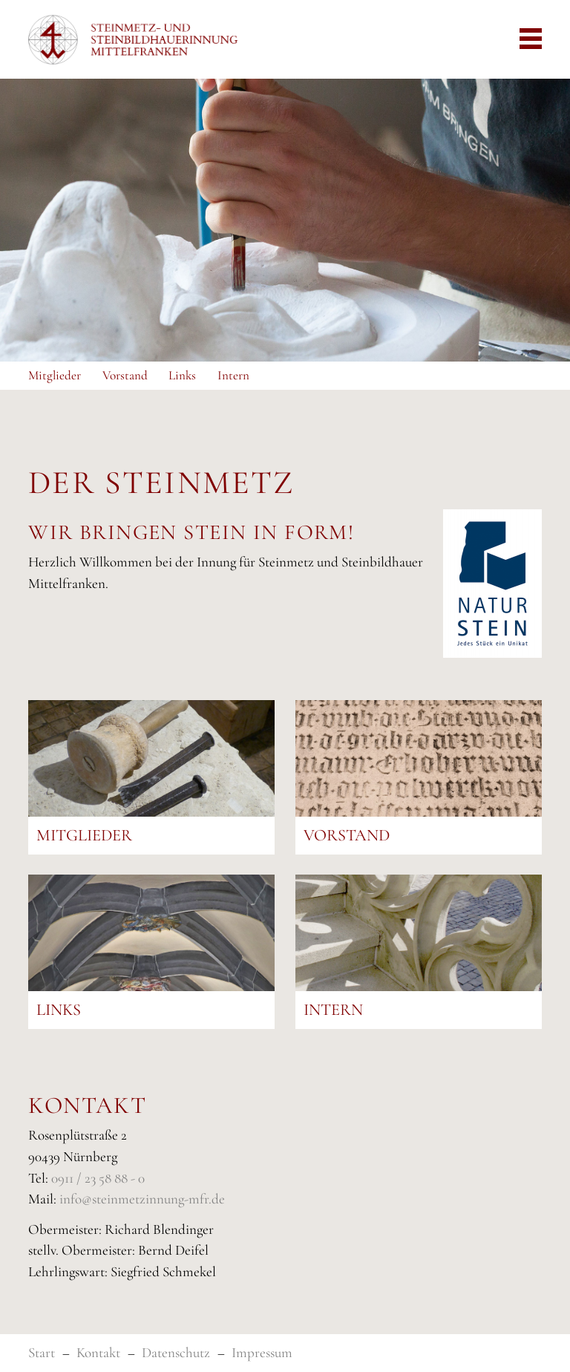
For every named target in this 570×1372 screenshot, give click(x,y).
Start (41, 1352)
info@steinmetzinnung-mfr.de (142, 1198)
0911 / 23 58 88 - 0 (98, 1177)
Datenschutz (176, 1352)
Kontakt (98, 1352)
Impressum (262, 1352)
